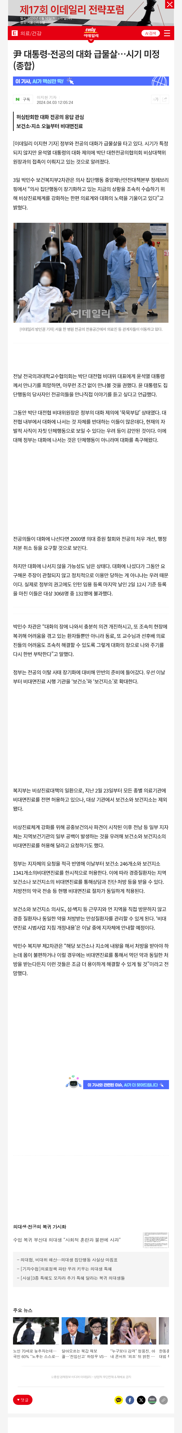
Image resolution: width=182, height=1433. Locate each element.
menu (167, 33)
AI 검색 (150, 33)
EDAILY (15, 33)
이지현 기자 (47, 97)
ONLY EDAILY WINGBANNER (91, 32)
